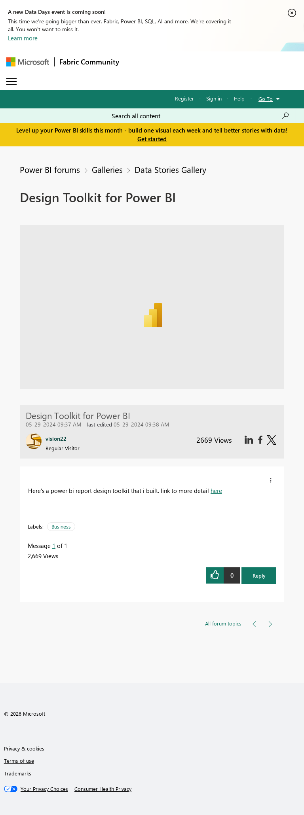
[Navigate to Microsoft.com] (27, 61)
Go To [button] (265, 98)
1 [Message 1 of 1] (53, 546)
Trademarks (17, 773)
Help (239, 98)
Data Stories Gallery (170, 169)
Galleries (107, 169)
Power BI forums (50, 169)
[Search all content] (200, 115)
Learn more (23, 38)
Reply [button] (259, 575)
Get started (152, 139)
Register (184, 98)
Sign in (214, 98)
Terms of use (19, 760)
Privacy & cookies (24, 748)
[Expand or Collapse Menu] (11, 81)
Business (61, 526)
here (216, 491)
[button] (270, 480)
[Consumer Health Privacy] (102, 789)
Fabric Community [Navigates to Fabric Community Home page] (89, 61)
